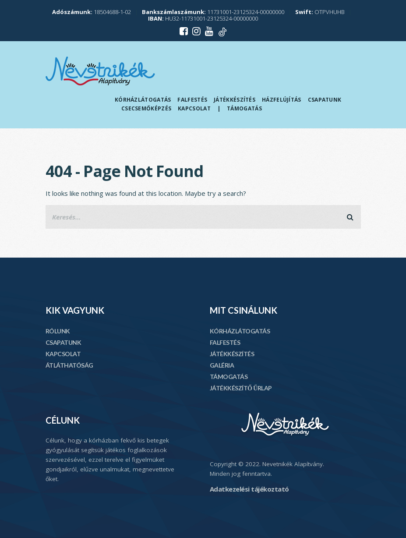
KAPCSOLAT (63, 353)
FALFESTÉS (225, 342)
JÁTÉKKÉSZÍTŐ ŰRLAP (241, 388)
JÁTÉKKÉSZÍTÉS (232, 353)
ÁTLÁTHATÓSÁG (69, 365)
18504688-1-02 (91, 12)
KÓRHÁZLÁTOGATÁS (240, 331)
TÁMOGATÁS (229, 376)
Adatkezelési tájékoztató (249, 489)
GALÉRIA (222, 365)
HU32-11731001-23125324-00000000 (203, 18)
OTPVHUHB (320, 12)
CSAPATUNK (63, 342)
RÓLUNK (58, 331)
